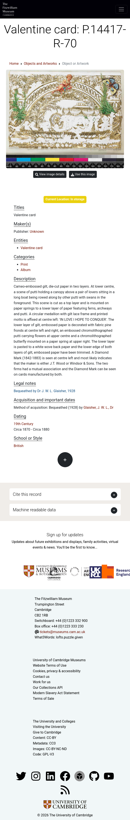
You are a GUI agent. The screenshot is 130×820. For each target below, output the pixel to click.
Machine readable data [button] (34, 509)
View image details (49, 174)
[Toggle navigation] (121, 9)
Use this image (83, 174)
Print (24, 264)
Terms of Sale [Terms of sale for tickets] (43, 699)
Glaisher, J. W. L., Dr (98, 407)
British (18, 446)
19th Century (23, 424)
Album (26, 270)
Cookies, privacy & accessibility (57, 671)
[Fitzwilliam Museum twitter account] (21, 776)
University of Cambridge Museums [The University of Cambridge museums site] (59, 660)
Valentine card (32, 248)
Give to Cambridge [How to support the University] (47, 732)
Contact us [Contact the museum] (41, 677)
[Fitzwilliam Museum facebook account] (51, 776)
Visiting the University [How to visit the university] (49, 727)
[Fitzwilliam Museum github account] (94, 776)
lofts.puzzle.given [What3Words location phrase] (69, 637)
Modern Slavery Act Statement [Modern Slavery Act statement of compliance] (56, 693)
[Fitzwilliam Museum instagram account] (36, 776)
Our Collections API (48, 688)
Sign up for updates (65, 534)
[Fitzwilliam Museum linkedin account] (65, 776)
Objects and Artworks (40, 64)
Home (14, 64)
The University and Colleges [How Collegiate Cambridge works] (54, 721)
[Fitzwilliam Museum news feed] (65, 790)
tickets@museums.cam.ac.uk (62, 632)
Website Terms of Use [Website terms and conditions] (50, 665)
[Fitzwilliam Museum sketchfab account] (80, 776)
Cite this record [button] (27, 494)
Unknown (37, 232)
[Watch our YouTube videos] (109, 776)
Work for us (42, 682)
